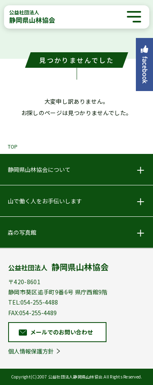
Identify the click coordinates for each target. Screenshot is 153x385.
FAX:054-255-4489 (32, 313)
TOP (13, 146)
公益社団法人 (58, 267)
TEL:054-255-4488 (33, 302)
